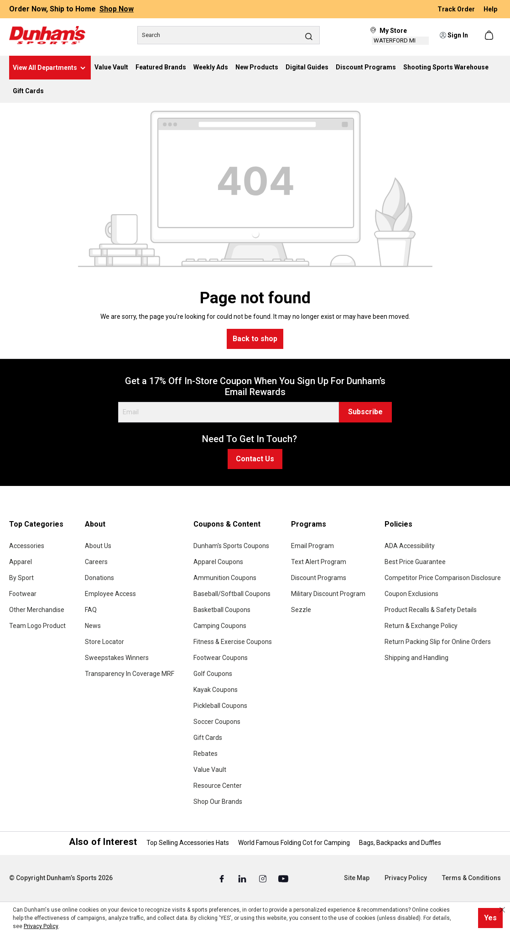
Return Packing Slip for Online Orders (438, 641)
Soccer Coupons (216, 721)
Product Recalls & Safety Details (431, 609)
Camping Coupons (219, 625)
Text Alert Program (318, 561)
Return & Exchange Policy (421, 625)
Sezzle (301, 609)
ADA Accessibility (410, 545)
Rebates (205, 753)
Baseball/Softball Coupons (232, 593)
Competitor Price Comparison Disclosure (443, 577)
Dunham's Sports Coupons (231, 545)
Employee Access (110, 593)
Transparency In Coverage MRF (129, 673)
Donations (99, 577)
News (93, 625)
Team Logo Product (37, 625)
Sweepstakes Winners (117, 657)
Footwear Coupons (220, 657)
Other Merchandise (36, 609)
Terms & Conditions (471, 877)
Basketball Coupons (221, 609)
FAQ (91, 609)
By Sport (21, 577)
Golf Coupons (212, 673)
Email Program (312, 545)
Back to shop (255, 338)
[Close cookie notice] (502, 910)
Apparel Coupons (218, 561)
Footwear (22, 593)
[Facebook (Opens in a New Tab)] (222, 878)
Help (490, 9)
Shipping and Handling (416, 657)
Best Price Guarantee (415, 561)
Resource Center (217, 785)
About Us (98, 545)
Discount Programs (318, 577)
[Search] (228, 35)
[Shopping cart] (490, 35)
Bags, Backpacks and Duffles (400, 842)
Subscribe (365, 411)
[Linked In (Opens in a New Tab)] (243, 878)
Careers (96, 561)
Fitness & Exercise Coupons (232, 641)
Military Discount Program (328, 593)
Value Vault (209, 769)
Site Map (356, 877)
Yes (490, 917)
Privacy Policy (406, 877)
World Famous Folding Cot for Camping (294, 842)
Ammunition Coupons (224, 577)
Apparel (20, 561)
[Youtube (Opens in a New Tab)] (283, 878)
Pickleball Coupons (220, 705)
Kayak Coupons (215, 689)
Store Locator (104, 641)
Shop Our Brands (217, 801)
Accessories (26, 545)
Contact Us (255, 458)
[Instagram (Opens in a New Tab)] (263, 878)
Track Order (456, 9)
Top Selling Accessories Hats (187, 842)
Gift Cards (207, 737)
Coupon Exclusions (411, 593)
